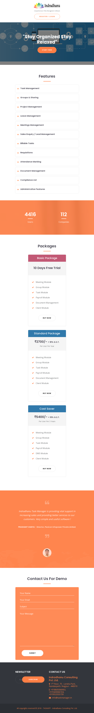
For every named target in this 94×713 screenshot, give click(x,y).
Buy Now (47, 318)
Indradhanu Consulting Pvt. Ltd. (64, 708)
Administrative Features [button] (32, 189)
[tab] (48, 88)
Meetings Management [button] (32, 125)
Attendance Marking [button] (30, 162)
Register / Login (47, 16)
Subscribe (33, 679)
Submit (32, 653)
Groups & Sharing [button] (29, 97)
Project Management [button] (31, 107)
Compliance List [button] (28, 180)
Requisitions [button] (26, 152)
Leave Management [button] (30, 116)
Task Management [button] (29, 88)
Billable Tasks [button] (27, 143)
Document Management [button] (32, 171)
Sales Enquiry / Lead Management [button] (37, 134)
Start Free (47, 50)
